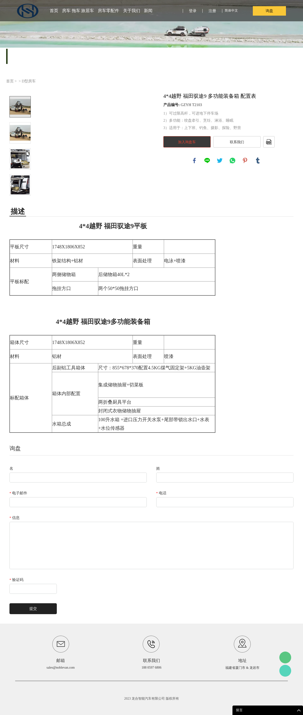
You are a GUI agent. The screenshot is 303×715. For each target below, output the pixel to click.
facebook (194, 160)
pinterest (245, 160)
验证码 (16, 580)
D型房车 (29, 81)
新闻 (148, 10)
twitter (219, 160)
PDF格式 (269, 141)
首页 (54, 10)
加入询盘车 (187, 142)
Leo (285, 671)
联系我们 (237, 142)
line (207, 160)
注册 (212, 11)
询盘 (269, 11)
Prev (20, 89)
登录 (192, 11)
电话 (161, 493)
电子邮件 (18, 493)
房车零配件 (108, 10)
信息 (14, 518)
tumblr (257, 160)
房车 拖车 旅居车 (78, 10)
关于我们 (131, 10)
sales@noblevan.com (60, 667)
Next (20, 202)
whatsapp (232, 160)
